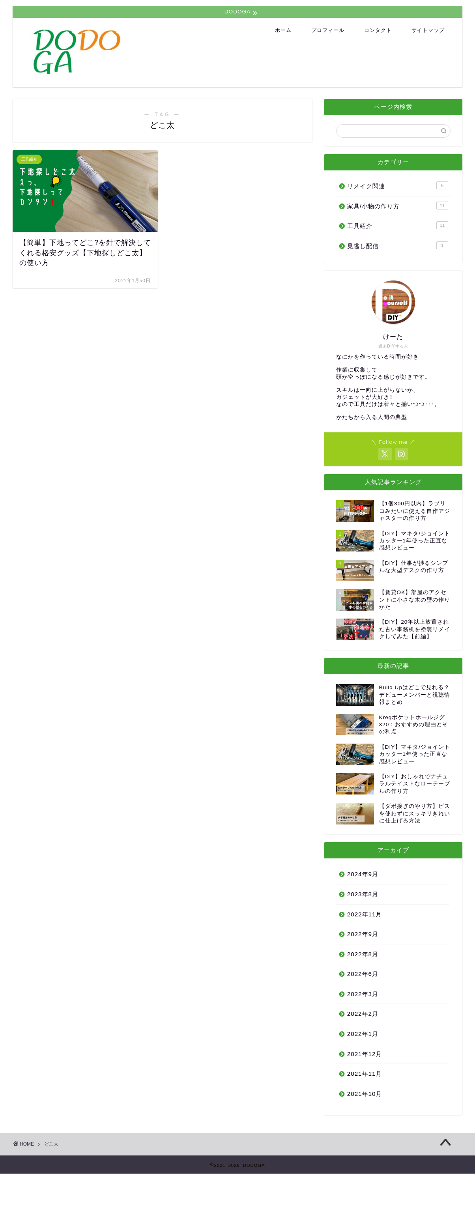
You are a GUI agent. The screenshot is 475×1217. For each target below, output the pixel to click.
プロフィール (327, 30)
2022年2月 (362, 1013)
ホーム (283, 30)
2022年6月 (362, 973)
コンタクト (378, 30)
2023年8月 (362, 894)
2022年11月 (364, 914)
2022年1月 (362, 1033)
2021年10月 (364, 1093)
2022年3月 (362, 994)
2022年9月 (362, 934)
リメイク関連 (397, 185)
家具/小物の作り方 (397, 205)
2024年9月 (362, 874)
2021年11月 (364, 1073)
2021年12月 (364, 1054)
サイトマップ (428, 30)
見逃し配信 (397, 245)
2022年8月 (362, 954)
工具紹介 (397, 225)
